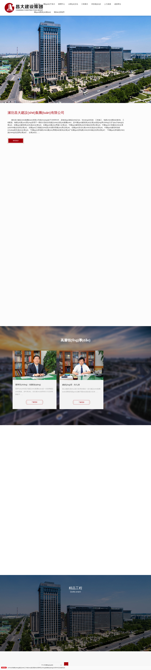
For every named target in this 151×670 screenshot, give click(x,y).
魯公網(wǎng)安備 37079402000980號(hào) (77, 655)
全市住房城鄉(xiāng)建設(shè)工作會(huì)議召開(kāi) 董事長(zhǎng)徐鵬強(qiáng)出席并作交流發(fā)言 (36, 667)
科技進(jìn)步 (112, 5)
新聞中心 (68, 5)
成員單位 (38, 16)
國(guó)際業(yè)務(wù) (56, 16)
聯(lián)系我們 (76, 16)
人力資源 (126, 5)
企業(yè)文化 (83, 5)
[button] (75, 96)
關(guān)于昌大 (53, 5)
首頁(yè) (38, 5)
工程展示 (97, 5)
